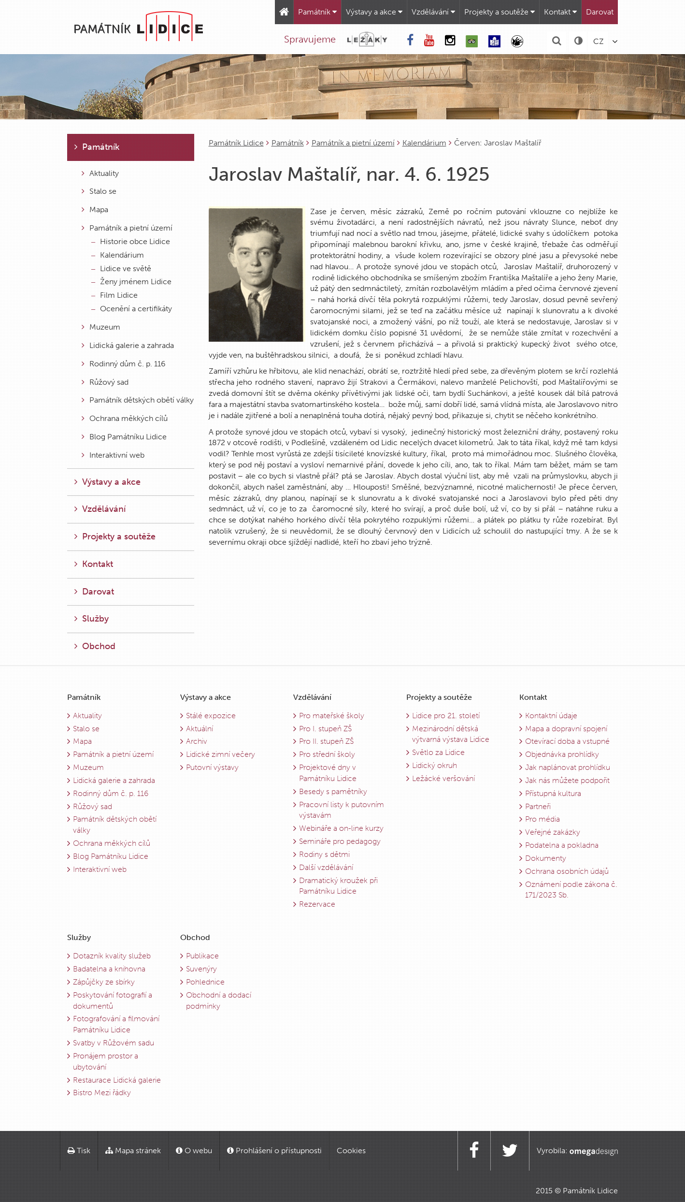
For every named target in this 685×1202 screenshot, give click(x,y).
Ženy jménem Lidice (131, 281)
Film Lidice (114, 295)
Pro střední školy (327, 754)
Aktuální (199, 728)
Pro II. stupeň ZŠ (326, 741)
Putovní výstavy (212, 767)
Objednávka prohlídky (562, 754)
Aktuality (100, 173)
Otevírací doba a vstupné (567, 741)
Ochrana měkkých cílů (125, 418)
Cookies (351, 1150)
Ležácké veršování (443, 778)
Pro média (542, 819)
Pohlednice (205, 981)
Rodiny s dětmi (324, 854)
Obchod (94, 646)
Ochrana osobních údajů (567, 871)
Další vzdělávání (326, 867)
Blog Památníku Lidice (124, 436)
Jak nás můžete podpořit (567, 780)
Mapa (95, 209)
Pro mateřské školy (331, 715)
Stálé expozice (211, 715)
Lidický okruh (434, 765)
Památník (317, 11)
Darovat (600, 11)
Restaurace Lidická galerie (117, 1080)
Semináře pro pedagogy (340, 841)
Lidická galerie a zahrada (128, 345)
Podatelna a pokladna (562, 845)
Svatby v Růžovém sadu (113, 1042)
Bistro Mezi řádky (102, 1092)
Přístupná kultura (553, 793)
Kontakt (560, 11)
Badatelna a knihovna (109, 968)
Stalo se (99, 191)
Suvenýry (201, 968)
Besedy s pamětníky (333, 791)
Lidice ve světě (121, 268)
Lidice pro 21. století (446, 715)
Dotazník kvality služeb (112, 955)
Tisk (79, 1150)
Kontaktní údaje (551, 715)
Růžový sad (105, 382)
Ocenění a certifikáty (131, 308)
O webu (194, 1150)
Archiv (196, 741)
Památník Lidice (236, 142)
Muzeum (101, 327)
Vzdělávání (433, 11)
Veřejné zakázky (552, 832)
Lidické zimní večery (220, 754)
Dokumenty (545, 858)
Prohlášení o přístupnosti (274, 1150)
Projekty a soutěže (499, 11)
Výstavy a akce (374, 11)
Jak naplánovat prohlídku (567, 767)
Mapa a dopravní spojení (566, 728)
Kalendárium (424, 142)
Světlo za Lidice (438, 752)
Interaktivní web (113, 455)
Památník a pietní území (353, 142)
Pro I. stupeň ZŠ (325, 728)
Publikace (202, 955)
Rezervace (317, 904)
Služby (91, 618)
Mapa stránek (133, 1150)
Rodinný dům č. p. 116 (124, 363)
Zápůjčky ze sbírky (104, 981)
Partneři (538, 806)
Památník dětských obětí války (138, 400)
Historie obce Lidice (130, 241)
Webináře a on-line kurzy (341, 828)
